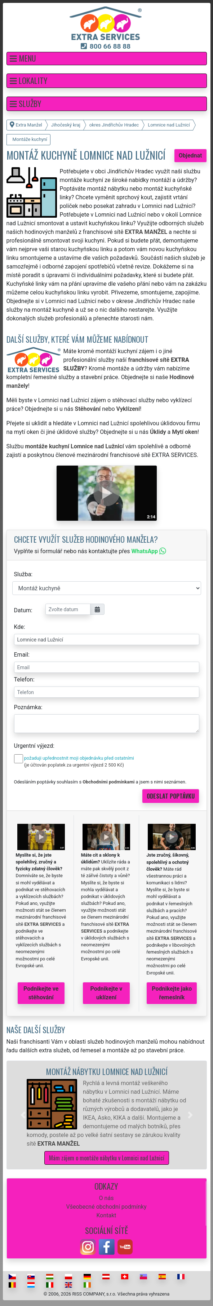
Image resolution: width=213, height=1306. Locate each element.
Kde (19, 626)
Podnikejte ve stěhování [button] (40, 993)
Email (21, 654)
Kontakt (106, 1215)
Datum (22, 610)
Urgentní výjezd (33, 745)
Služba (22, 574)
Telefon (23, 679)
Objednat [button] (190, 155)
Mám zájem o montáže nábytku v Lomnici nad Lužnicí (106, 1158)
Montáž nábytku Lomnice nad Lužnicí (107, 1071)
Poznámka (27, 707)
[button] (106, 58)
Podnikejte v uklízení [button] (106, 993)
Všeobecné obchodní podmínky (106, 1206)
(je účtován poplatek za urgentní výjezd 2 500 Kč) (74, 765)
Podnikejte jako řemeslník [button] (172, 993)
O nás (106, 1198)
